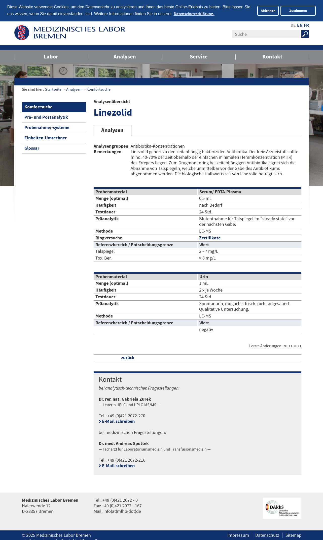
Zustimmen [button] (298, 10)
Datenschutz (267, 535)
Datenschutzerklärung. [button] (194, 14)
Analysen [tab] (112, 130)
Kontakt (272, 56)
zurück (127, 357)
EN (300, 25)
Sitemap (293, 535)
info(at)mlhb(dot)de (122, 511)
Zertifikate (210, 237)
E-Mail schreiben (118, 421)
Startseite (53, 89)
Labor (51, 56)
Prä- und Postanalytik (46, 117)
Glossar (31, 148)
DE (293, 25)
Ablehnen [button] (268, 10)
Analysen (125, 56)
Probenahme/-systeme (46, 127)
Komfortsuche (98, 89)
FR (306, 25)
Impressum (238, 535)
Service (198, 56)
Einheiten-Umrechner (45, 137)
